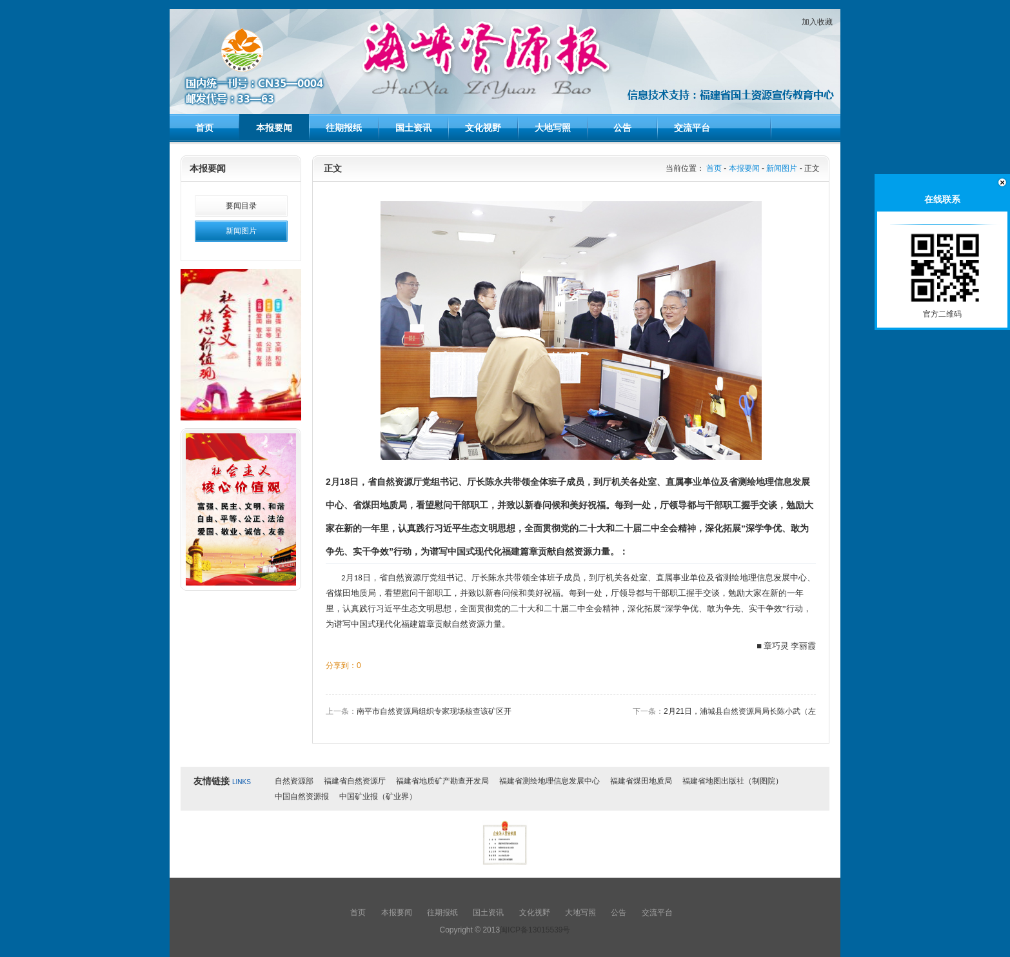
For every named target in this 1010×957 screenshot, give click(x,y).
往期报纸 (344, 128)
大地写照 (553, 128)
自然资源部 (294, 780)
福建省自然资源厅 (355, 780)
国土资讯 (413, 128)
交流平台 (692, 128)
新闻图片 (241, 230)
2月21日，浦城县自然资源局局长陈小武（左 (740, 711)
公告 (622, 128)
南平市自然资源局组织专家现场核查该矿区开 (434, 711)
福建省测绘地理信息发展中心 (549, 780)
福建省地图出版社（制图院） (732, 780)
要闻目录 (241, 205)
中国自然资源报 (302, 796)
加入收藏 (817, 21)
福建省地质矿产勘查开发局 (442, 780)
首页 (204, 128)
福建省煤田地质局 (641, 780)
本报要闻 (274, 128)
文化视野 (483, 128)
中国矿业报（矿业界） (378, 796)
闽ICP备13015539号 (535, 929)
